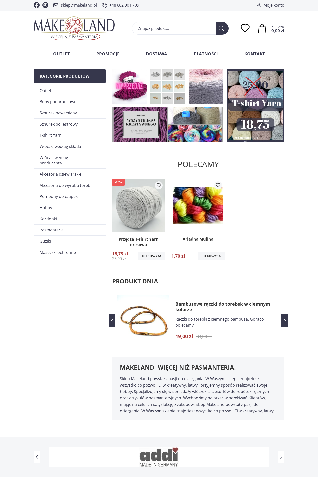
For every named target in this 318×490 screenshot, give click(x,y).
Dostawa (156, 54)
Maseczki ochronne (58, 252)
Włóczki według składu (60, 146)
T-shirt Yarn (51, 135)
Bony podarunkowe (58, 101)
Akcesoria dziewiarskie (60, 174)
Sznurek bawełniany (58, 113)
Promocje (107, 54)
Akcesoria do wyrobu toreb (65, 185)
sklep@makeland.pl (79, 5)
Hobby (46, 207)
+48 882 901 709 (124, 5)
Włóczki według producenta (54, 160)
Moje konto (273, 5)
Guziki (45, 241)
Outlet (61, 54)
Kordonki (48, 219)
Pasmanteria (52, 230)
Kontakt (254, 54)
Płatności (206, 54)
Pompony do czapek (59, 196)
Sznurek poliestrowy (59, 124)
